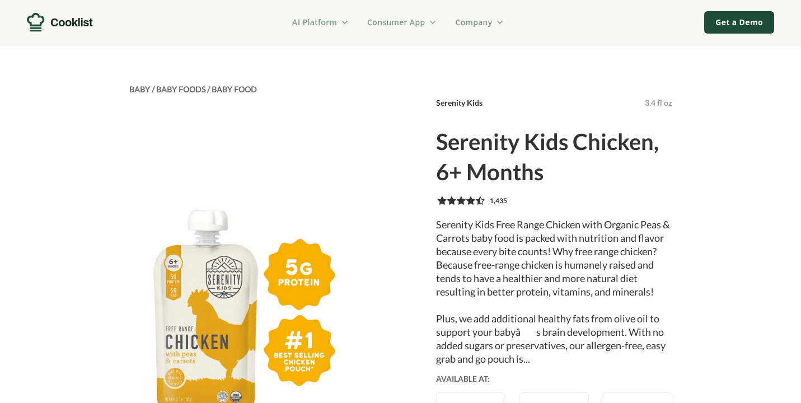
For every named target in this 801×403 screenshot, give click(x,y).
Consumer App (402, 22)
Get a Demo (739, 22)
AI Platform (320, 22)
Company (479, 22)
